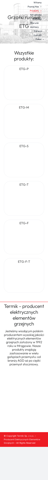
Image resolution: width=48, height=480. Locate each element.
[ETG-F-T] (24, 266)
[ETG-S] (24, 150)
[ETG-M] (24, 111)
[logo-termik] (13, 19)
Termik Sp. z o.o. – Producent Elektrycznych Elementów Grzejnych (22, 439)
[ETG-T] (24, 188)
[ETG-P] (24, 73)
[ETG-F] (24, 227)
